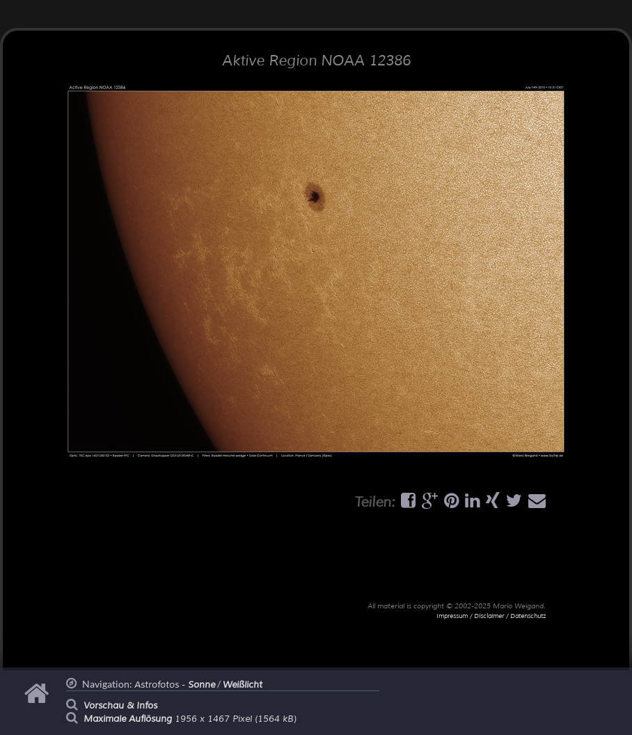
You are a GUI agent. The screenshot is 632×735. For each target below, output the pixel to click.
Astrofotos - (174, 684)
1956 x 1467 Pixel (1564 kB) (190, 719)
